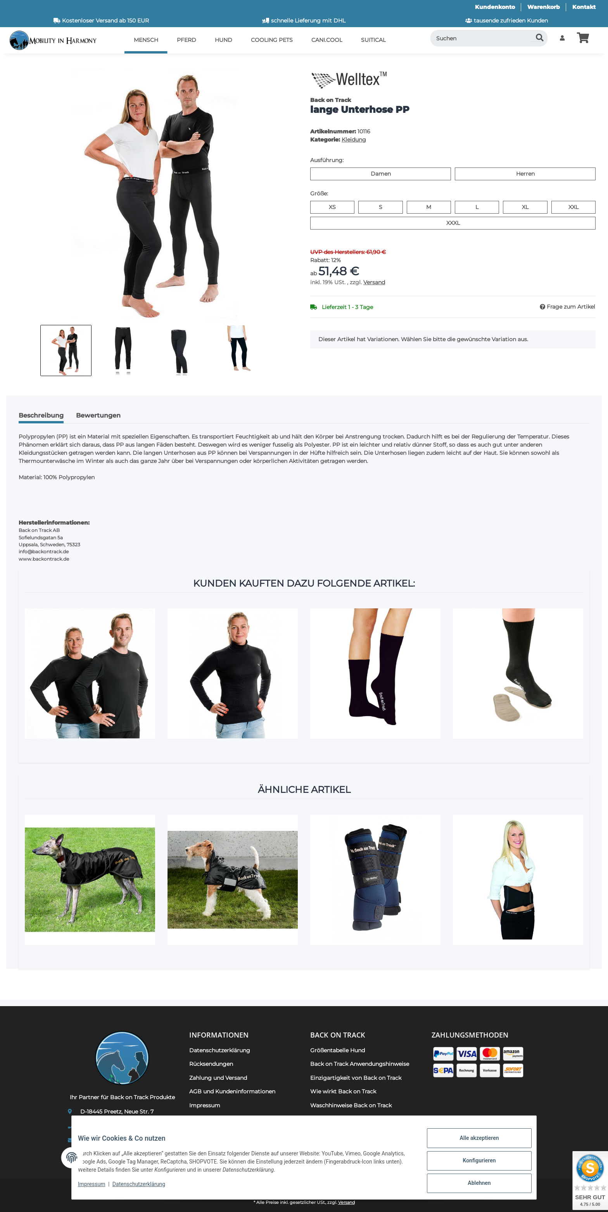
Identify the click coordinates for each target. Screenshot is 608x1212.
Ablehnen (472, 1184)
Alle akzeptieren (472, 1144)
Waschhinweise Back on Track (351, 1105)
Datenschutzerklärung (145, 1188)
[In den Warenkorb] (18, 64)
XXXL (459, 222)
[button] (562, 38)
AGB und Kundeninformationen (232, 1091)
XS (335, 207)
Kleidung (354, 139)
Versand (374, 282)
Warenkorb (543, 6)
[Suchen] (489, 38)
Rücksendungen (211, 1063)
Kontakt (584, 6)
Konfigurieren (472, 1164)
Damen (391, 173)
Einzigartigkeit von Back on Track (355, 1077)
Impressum (97, 1188)
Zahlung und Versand (218, 1077)
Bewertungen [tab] (98, 415)
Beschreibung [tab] (41, 415)
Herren (534, 173)
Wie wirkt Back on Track (343, 1091)
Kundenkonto (495, 6)
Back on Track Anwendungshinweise (359, 1063)
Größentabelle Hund (337, 1050)
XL (528, 207)
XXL (578, 207)
